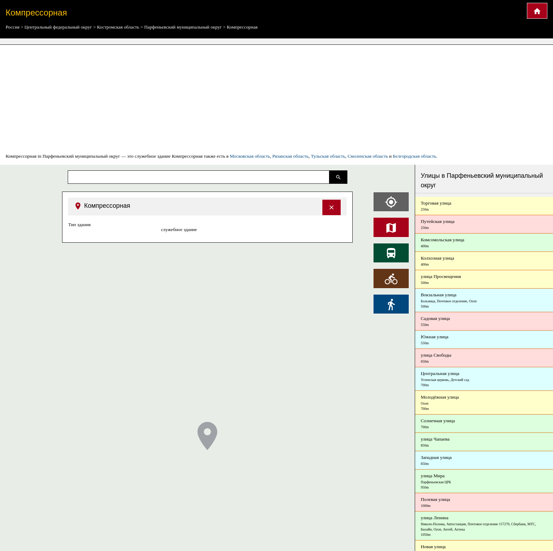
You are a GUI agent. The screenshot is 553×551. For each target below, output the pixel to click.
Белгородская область (414, 156)
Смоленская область (367, 156)
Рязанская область (290, 156)
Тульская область (328, 156)
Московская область (250, 156)
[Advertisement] (276, 98)
